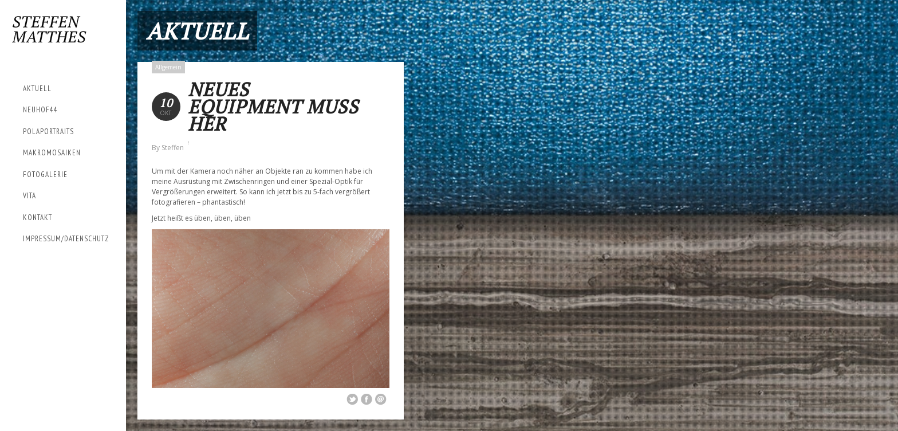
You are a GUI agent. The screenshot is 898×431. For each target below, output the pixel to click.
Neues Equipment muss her (273, 106)
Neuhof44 (40, 110)
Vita (29, 196)
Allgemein (168, 67)
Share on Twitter (352, 399)
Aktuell (37, 88)
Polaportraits (48, 131)
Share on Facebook (366, 399)
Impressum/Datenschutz (66, 239)
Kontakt (37, 217)
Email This (381, 399)
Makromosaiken (52, 153)
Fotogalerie (45, 174)
